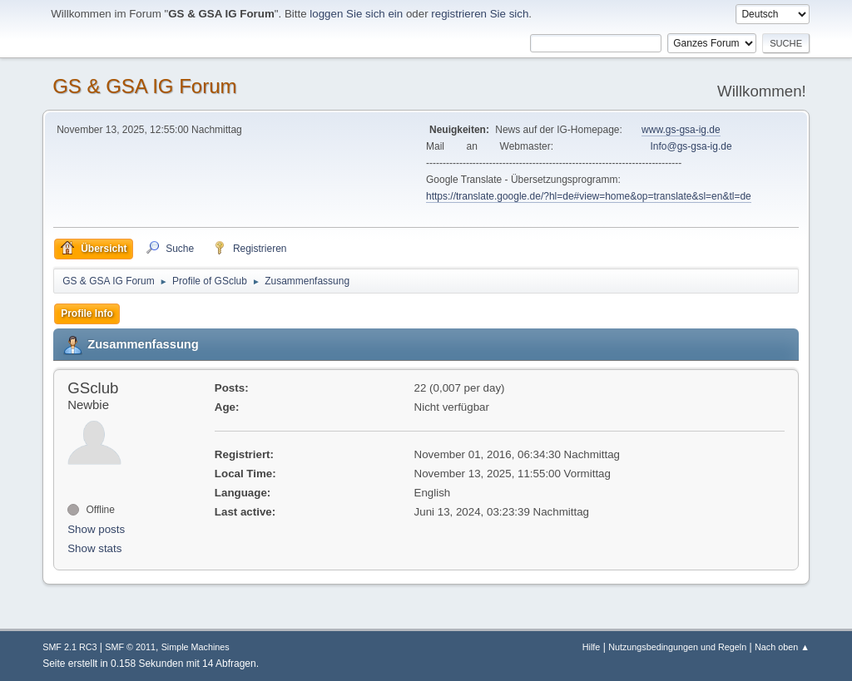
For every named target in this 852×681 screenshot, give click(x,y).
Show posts (96, 529)
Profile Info (87, 313)
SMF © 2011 (130, 647)
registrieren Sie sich (479, 13)
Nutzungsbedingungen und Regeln (677, 647)
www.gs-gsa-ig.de (681, 130)
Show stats (94, 548)
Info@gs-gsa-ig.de (691, 146)
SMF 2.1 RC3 (69, 647)
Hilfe (591, 647)
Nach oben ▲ (782, 647)
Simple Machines (195, 647)
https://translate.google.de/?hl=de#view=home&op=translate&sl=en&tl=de (588, 196)
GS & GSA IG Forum (144, 86)
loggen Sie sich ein (356, 13)
